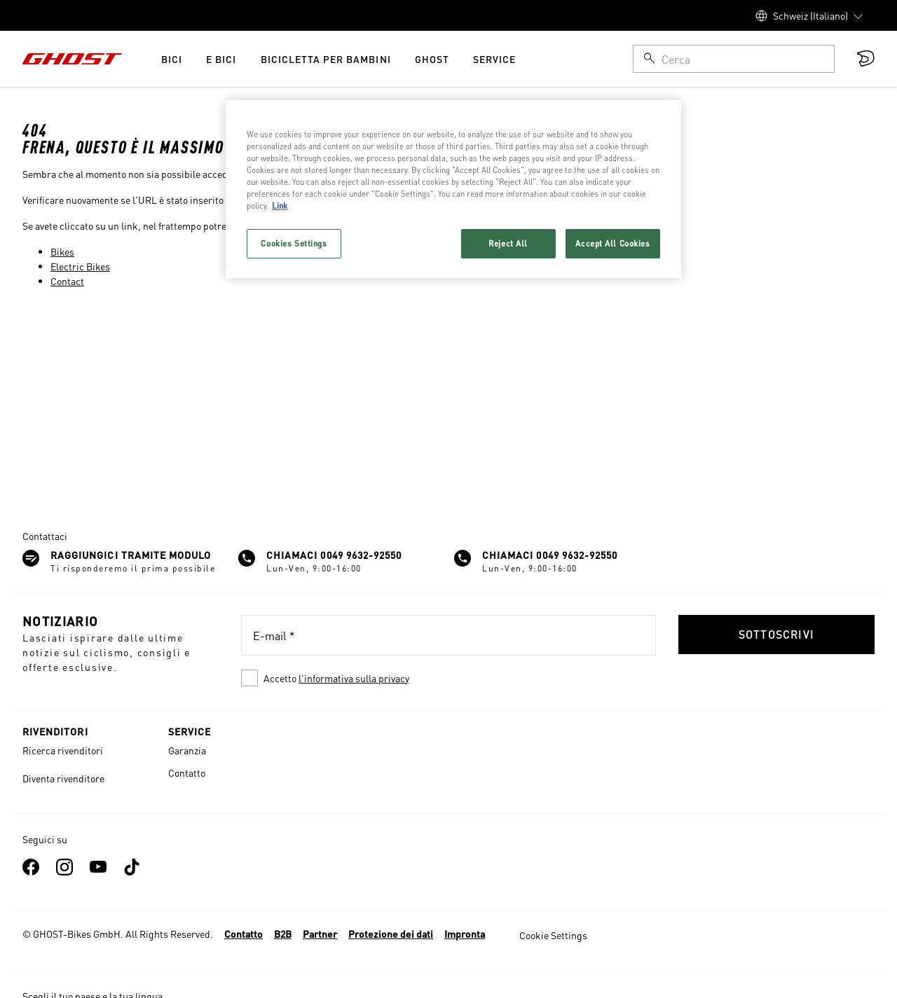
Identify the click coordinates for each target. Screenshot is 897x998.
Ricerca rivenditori (62, 750)
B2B (283, 933)
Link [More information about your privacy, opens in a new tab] (279, 205)
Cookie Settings (553, 935)
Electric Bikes (80, 266)
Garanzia (187, 750)
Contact (67, 281)
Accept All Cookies (612, 243)
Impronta (464, 933)
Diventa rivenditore (63, 778)
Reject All (508, 243)
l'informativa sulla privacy (354, 678)
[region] (453, 189)
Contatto (186, 772)
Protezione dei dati (390, 933)
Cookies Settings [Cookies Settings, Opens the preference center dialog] (294, 243)
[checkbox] (448, 678)
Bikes (62, 251)
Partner (320, 933)
